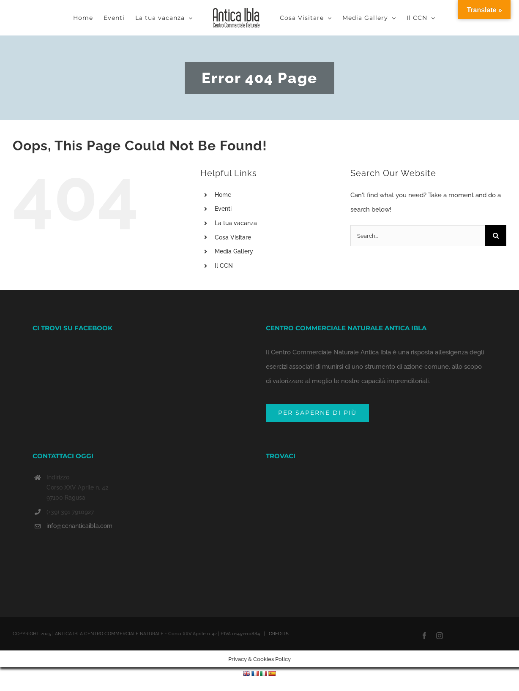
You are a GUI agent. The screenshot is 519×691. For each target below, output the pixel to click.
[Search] (495, 235)
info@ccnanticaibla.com (79, 496)
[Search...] (417, 235)
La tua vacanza (236, 223)
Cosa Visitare (233, 237)
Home (223, 194)
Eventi (223, 208)
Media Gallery (234, 251)
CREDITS (279, 604)
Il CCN (224, 265)
